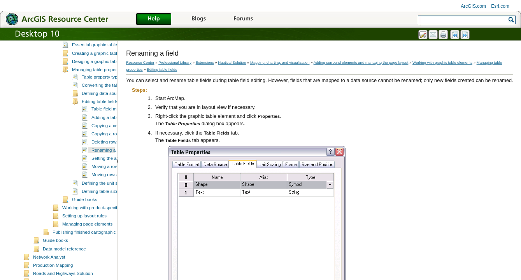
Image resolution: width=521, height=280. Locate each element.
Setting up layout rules (84, 247)
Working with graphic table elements (98, 52)
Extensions (205, 62)
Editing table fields (100, 132)
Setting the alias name (113, 189)
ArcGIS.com (473, 6)
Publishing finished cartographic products (93, 263)
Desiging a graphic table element (104, 92)
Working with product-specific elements (101, 238)
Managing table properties (98, 100)
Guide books (84, 230)
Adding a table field (110, 148)
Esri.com (500, 6)
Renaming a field (108, 181)
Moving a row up (108, 197)
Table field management (115, 140)
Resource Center (140, 62)
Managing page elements (87, 255)
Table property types (102, 108)
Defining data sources (103, 124)
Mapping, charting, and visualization (280, 62)
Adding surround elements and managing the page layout (361, 62)
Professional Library (174, 62)
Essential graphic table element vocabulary (114, 76)
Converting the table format (109, 116)
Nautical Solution (232, 62)
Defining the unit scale (104, 214)
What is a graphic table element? (104, 59)
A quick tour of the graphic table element (112, 67)
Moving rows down (109, 205)
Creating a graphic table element (104, 84)
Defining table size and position (113, 222)
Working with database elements (94, 44)
